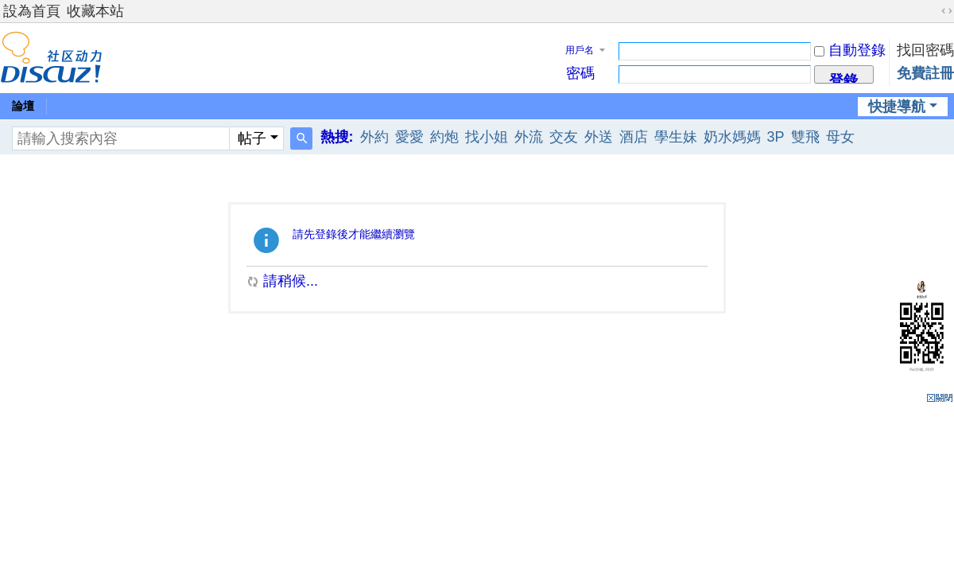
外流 (528, 137)
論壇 (23, 105)
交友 (563, 137)
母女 (840, 137)
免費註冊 (925, 73)
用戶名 (579, 50)
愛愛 (409, 137)
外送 (598, 137)
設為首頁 (31, 11)
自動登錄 (850, 50)
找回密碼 (925, 50)
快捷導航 (896, 107)
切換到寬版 (947, 11)
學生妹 (675, 137)
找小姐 (486, 137)
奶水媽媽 (732, 137)
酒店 (633, 137)
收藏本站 (95, 11)
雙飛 (805, 137)
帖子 (252, 138)
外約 (374, 137)
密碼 (580, 73)
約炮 (444, 137)
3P (776, 137)
